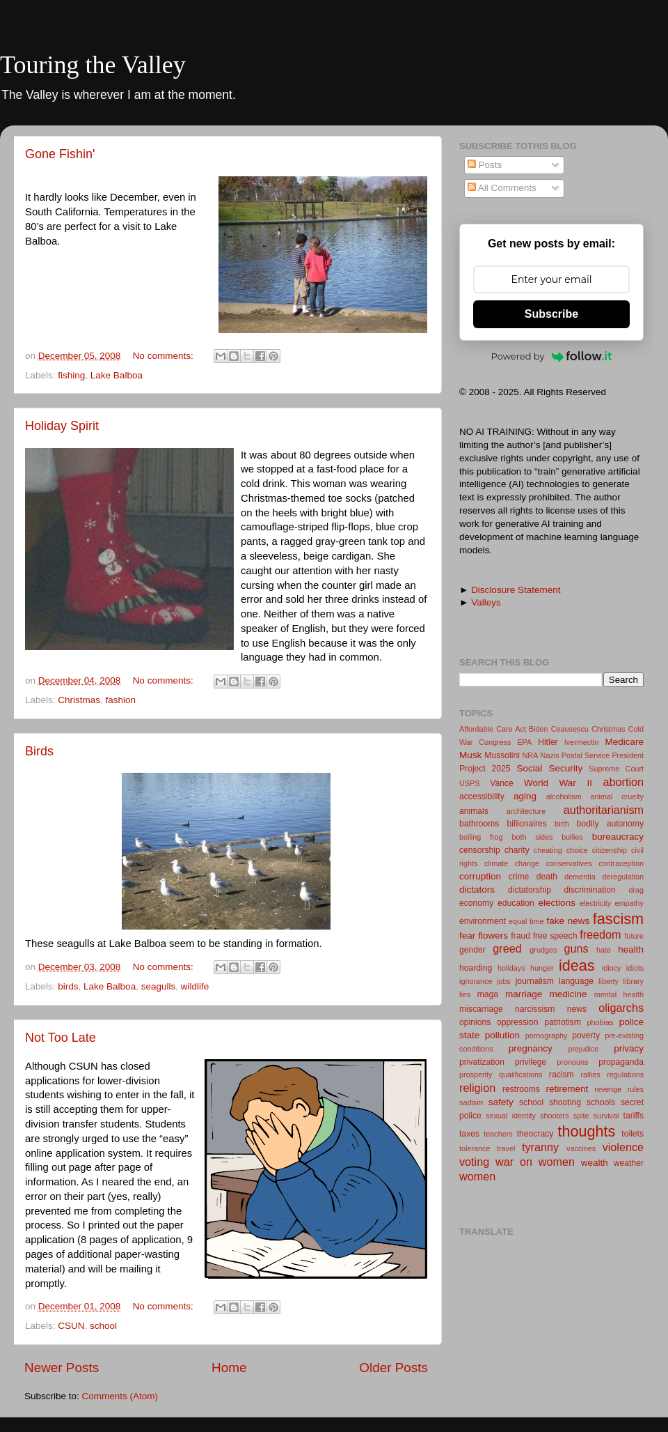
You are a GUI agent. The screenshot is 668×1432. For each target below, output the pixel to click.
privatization (481, 1062)
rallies (591, 1074)
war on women (535, 1161)
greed (507, 948)
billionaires (527, 824)
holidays (511, 968)
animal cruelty (617, 796)
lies (464, 994)
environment (482, 921)
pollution (502, 1035)
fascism (618, 918)
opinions (475, 1022)
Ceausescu (570, 729)
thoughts (587, 1131)
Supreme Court (616, 768)
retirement (567, 1089)
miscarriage (481, 1009)
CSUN (71, 1326)
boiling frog (481, 837)
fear (467, 935)
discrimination (590, 890)
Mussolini (502, 755)
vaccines (581, 1148)
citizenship (609, 850)
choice (577, 850)
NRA (531, 755)
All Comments (502, 188)
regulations (625, 1074)
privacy (629, 1048)
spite (581, 1115)
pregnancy (530, 1048)
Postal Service (586, 755)
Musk (470, 755)
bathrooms (479, 824)
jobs (504, 981)
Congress (495, 742)
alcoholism (564, 796)
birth (562, 823)
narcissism (535, 1009)
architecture (526, 811)
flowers (493, 935)
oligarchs (621, 1007)
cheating (548, 850)
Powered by (551, 356)
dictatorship (529, 890)
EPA (524, 742)
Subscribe (551, 314)
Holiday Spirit (62, 426)
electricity (595, 903)
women (477, 1176)
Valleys (486, 602)
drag (636, 890)
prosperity (475, 1074)
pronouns (572, 1062)
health (631, 949)
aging (525, 796)
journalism (535, 981)
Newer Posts (61, 1367)
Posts (485, 165)
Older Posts (393, 1367)
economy (476, 903)
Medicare (624, 742)
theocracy (535, 1134)
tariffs (633, 1116)
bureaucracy (618, 836)
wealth (594, 1162)
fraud (520, 936)
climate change (511, 863)
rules (636, 1089)
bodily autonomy (610, 824)
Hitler (547, 742)
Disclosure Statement (515, 590)
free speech (555, 936)
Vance (502, 783)
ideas (577, 965)
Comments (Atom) (120, 1396)
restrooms (521, 1089)
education (516, 903)
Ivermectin (581, 742)
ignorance (475, 981)
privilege (530, 1062)
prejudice (583, 1049)
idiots (635, 968)
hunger (542, 968)
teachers (498, 1134)
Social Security (549, 768)
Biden (538, 729)
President (628, 755)
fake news (568, 921)
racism (561, 1074)
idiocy (611, 968)
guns (576, 948)
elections (557, 903)
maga (487, 994)
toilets (632, 1134)
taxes (469, 1134)
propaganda (621, 1062)
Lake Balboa (116, 375)
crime (519, 876)
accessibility (481, 796)
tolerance (474, 1148)
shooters (554, 1115)
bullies (572, 837)
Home (229, 1367)
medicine (568, 994)
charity (517, 850)
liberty (608, 981)
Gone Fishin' (60, 154)
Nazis (550, 755)
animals (473, 811)
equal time (526, 921)
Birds (39, 751)
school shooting (550, 1102)
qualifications (520, 1074)
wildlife (195, 986)
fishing (71, 375)
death (546, 876)
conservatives (569, 863)
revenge (607, 1089)
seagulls (158, 986)
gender (472, 950)
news (577, 1009)
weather (629, 1163)
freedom (600, 934)
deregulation (623, 876)
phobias (600, 1022)
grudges (543, 950)
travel (506, 1148)
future (634, 936)
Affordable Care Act (492, 729)
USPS (469, 783)
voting (474, 1161)
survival (606, 1115)
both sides (531, 837)
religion (477, 1087)
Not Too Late (60, 1038)
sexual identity (511, 1115)
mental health (619, 994)
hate (603, 950)
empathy (629, 903)
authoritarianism (604, 809)
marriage (523, 994)
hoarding (475, 968)
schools (601, 1102)
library (633, 981)
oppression (517, 1022)
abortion (623, 782)
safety (501, 1102)
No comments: (164, 356)
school (103, 1326)
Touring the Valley (93, 65)
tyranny (540, 1147)
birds (68, 986)
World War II (558, 783)
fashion (121, 700)
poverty (586, 1035)
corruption (480, 876)
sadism (471, 1102)
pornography (546, 1035)
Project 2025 (485, 768)
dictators (477, 889)
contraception (621, 863)
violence (623, 1147)
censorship (479, 850)
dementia (579, 876)
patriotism (562, 1022)
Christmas (79, 700)
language (576, 981)
